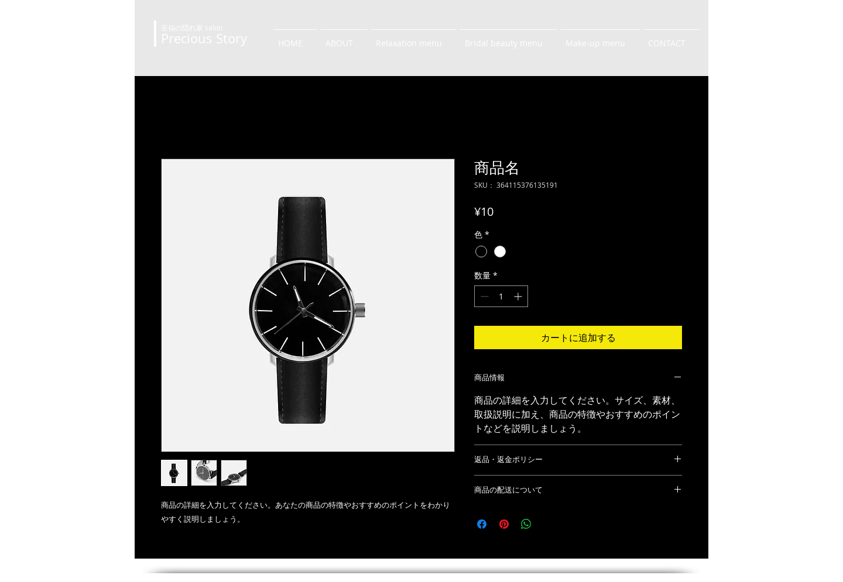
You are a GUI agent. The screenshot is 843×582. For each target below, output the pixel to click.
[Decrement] (483, 296)
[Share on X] (549, 524)
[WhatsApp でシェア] (526, 524)
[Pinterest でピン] (504, 524)
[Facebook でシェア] (482, 524)
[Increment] (519, 296)
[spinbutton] (501, 296)
